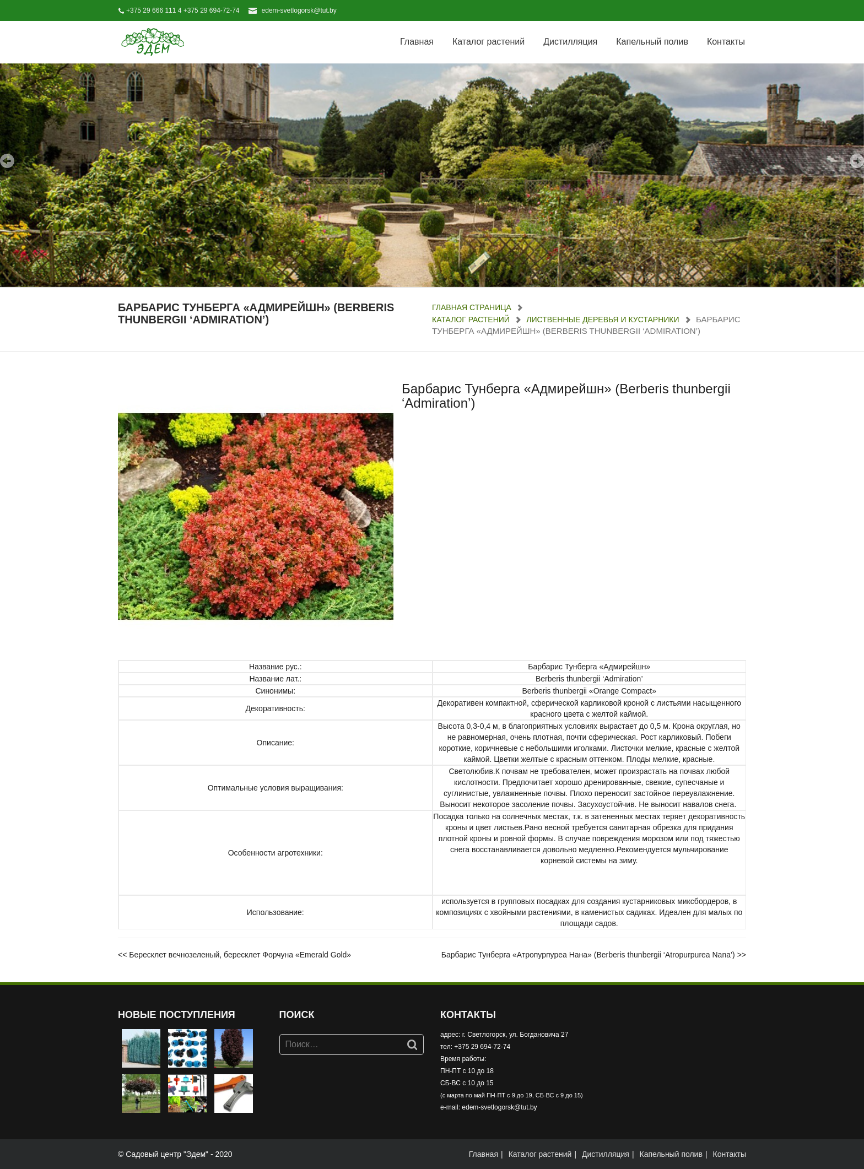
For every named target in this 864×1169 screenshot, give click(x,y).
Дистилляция (570, 41)
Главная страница (471, 307)
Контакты (726, 41)
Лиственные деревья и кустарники (602, 319)
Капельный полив (652, 41)
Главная (417, 41)
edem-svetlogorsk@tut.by (299, 10)
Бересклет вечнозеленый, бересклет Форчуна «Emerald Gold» (240, 954)
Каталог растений (488, 41)
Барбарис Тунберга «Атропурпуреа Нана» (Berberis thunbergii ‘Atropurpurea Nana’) (588, 954)
